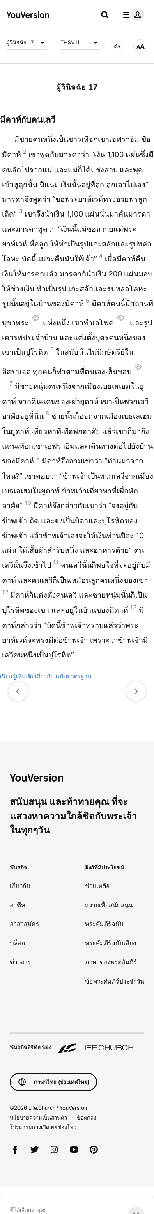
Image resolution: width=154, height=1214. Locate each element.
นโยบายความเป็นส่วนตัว (38, 1117)
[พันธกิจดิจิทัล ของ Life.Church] (77, 1043)
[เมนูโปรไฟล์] (131, 15)
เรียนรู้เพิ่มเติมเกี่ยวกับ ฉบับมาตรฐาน (46, 676)
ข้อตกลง (86, 1117)
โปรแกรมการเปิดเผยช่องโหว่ (43, 1127)
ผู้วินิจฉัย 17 (27, 43)
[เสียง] (117, 46)
